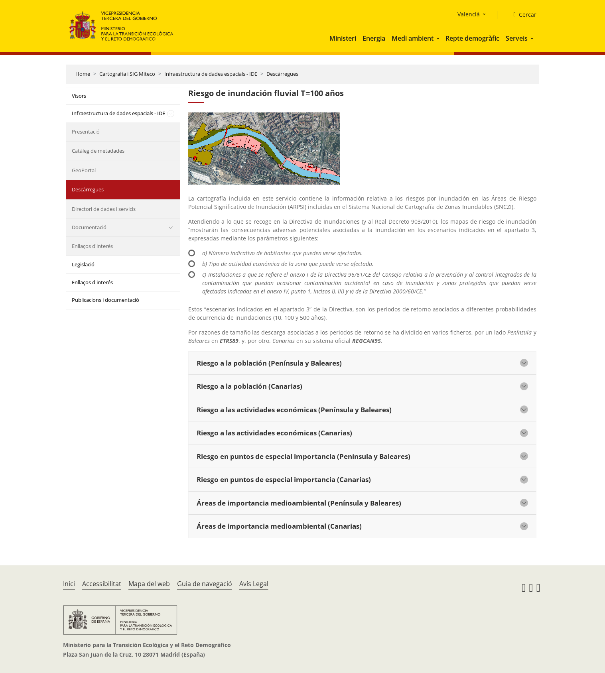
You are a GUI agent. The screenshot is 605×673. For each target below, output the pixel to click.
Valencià (468, 14)
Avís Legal (253, 583)
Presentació (86, 131)
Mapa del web (149, 583)
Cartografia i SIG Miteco (127, 73)
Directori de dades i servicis (104, 209)
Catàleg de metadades (98, 150)
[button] (438, 38)
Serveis (517, 38)
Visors (79, 95)
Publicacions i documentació (105, 299)
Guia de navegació (204, 583)
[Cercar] (521, 15)
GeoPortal (84, 170)
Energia (374, 38)
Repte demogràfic (472, 38)
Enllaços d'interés (92, 246)
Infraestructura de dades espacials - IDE (210, 73)
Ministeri (342, 38)
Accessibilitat (101, 583)
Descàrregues (282, 73)
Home (82, 73)
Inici (69, 583)
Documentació (89, 227)
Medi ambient (413, 38)
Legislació (83, 264)
